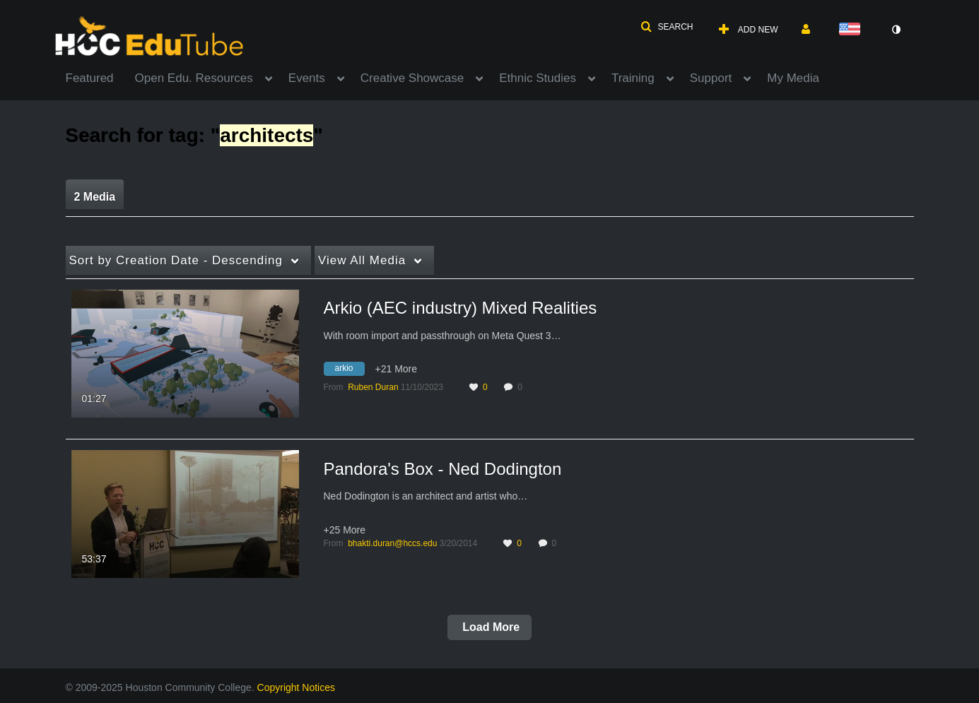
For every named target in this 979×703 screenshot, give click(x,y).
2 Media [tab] (95, 197)
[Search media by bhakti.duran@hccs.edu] (392, 543)
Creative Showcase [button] (412, 78)
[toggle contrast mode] (896, 29)
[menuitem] (100, 77)
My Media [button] (793, 78)
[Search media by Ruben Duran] (373, 387)
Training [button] (633, 78)
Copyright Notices (296, 687)
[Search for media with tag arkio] (349, 371)
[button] (666, 27)
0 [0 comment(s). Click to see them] (522, 387)
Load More (489, 627)
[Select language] (852, 30)
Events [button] (306, 78)
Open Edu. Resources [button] (194, 78)
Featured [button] (90, 78)
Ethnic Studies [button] (537, 78)
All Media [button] (362, 260)
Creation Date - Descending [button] (176, 260)
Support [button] (711, 78)
